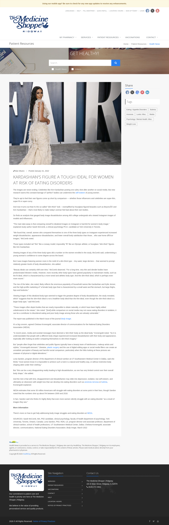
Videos (76, 69)
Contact (151, 37)
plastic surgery (53, 347)
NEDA (89, 413)
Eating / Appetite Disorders (136, 110)
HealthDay (27, 454)
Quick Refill (102, 11)
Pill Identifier (89, 11)
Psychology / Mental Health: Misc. (139, 119)
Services (86, 37)
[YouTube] (158, 521)
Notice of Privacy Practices (59, 505)
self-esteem (80, 193)
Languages (69, 11)
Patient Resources (108, 37)
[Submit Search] (115, 63)
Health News (59, 69)
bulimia (104, 382)
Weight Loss (131, 124)
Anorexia (129, 114)
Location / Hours (116, 11)
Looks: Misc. (141, 114)
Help (79, 11)
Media (152, 114)
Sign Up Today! (131, 11)
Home (126, 44)
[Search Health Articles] (80, 63)
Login (142, 11)
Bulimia (153, 110)
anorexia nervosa (91, 382)
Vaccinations (132, 37)
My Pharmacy (67, 37)
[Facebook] (149, 521)
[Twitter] (154, 521)
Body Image (66, 319)
